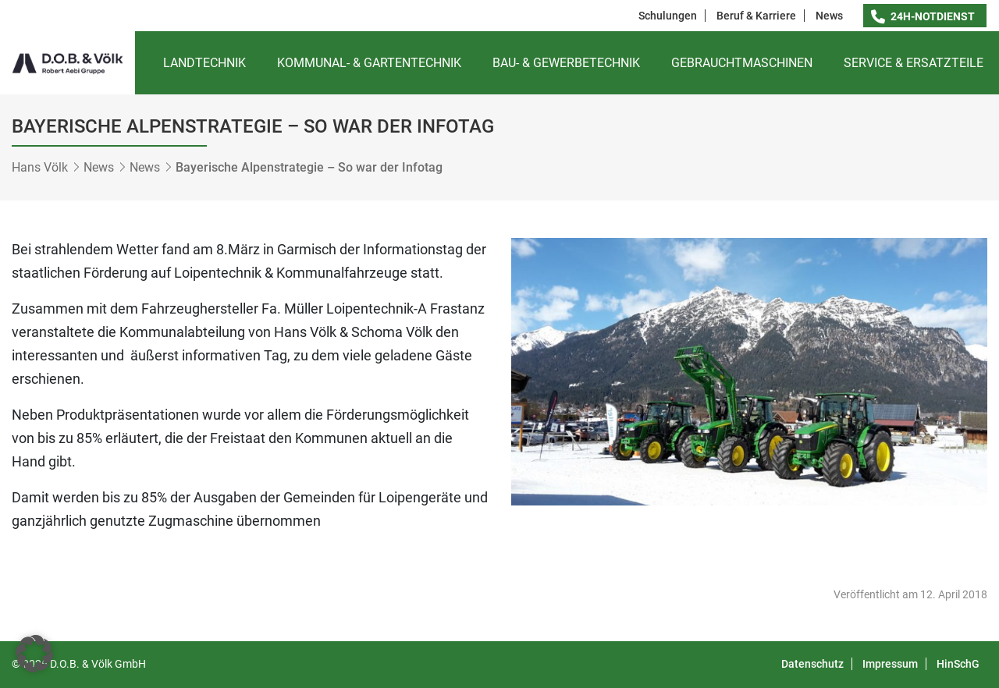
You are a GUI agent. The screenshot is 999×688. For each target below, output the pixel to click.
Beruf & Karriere (756, 15)
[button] (34, 653)
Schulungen (667, 15)
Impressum (890, 664)
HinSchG (958, 664)
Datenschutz (812, 664)
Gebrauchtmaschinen (741, 62)
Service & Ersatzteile (913, 62)
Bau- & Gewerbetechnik (566, 62)
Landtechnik (204, 62)
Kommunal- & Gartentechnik (369, 62)
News (829, 15)
